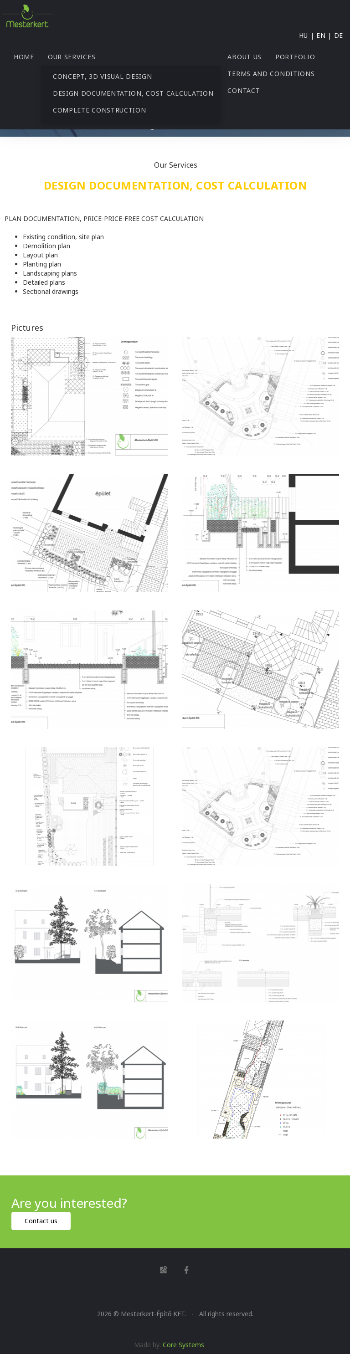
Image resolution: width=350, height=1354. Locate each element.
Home (24, 56)
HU (303, 35)
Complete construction (99, 110)
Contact (243, 90)
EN (320, 35)
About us (244, 56)
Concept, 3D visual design (102, 76)
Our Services (71, 56)
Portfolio (295, 56)
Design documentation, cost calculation (133, 93)
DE (338, 35)
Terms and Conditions (270, 73)
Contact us (41, 1220)
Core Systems (183, 1344)
